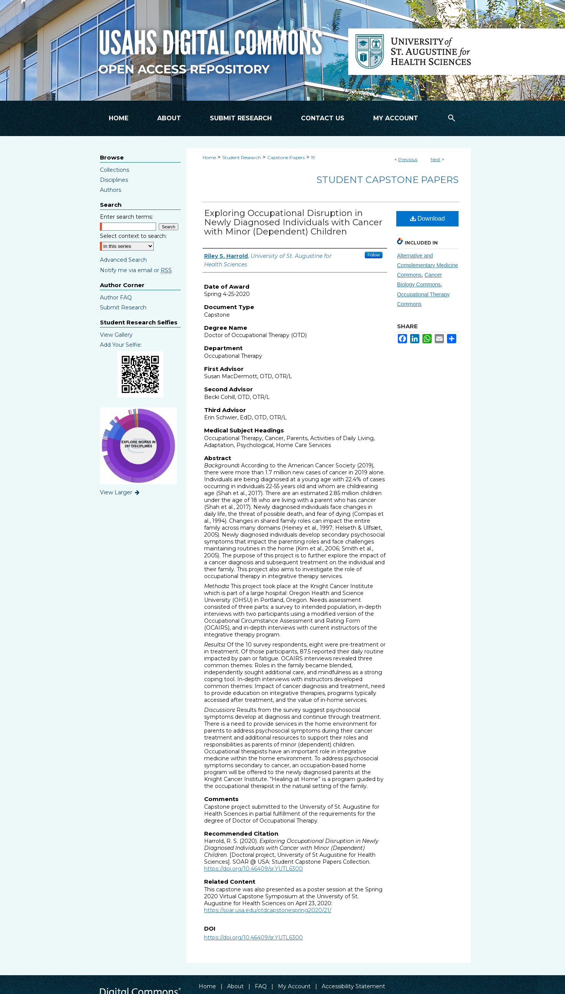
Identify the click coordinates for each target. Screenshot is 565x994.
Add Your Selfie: (121, 344)
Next (435, 159)
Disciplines (114, 179)
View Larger (120, 492)
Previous (407, 159)
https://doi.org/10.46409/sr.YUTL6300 (253, 868)
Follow (373, 255)
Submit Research (123, 307)
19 (313, 157)
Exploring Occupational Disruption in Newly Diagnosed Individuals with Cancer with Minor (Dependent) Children (293, 222)
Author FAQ (116, 297)
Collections (114, 169)
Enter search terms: (126, 216)
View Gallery (116, 334)
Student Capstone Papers (387, 179)
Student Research (241, 157)
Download (427, 218)
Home (209, 157)
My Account (294, 986)
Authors (110, 189)
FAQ (261, 986)
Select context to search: (133, 236)
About (235, 986)
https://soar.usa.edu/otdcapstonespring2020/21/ (267, 910)
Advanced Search (123, 259)
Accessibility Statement (353, 986)
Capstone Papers (286, 157)
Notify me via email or (136, 270)
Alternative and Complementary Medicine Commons (427, 265)
